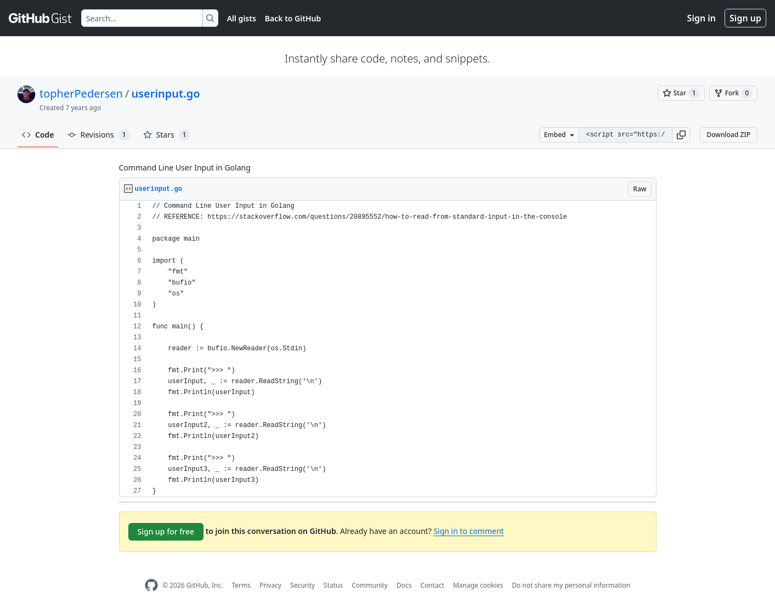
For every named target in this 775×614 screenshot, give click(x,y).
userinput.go (165, 93)
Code (38, 134)
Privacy (270, 585)
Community (370, 585)
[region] (388, 349)
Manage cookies (478, 585)
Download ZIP (728, 134)
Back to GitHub (293, 18)
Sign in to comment (468, 531)
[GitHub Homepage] (151, 585)
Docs (404, 585)
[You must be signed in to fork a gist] (733, 93)
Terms (241, 585)
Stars (166, 134)
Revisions (98, 134)
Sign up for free (166, 531)
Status (333, 585)
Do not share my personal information (571, 585)
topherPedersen (81, 93)
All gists (241, 18)
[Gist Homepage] (40, 18)
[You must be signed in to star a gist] (681, 93)
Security (302, 585)
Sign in (701, 18)
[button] (681, 135)
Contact (432, 585)
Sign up (745, 18)
